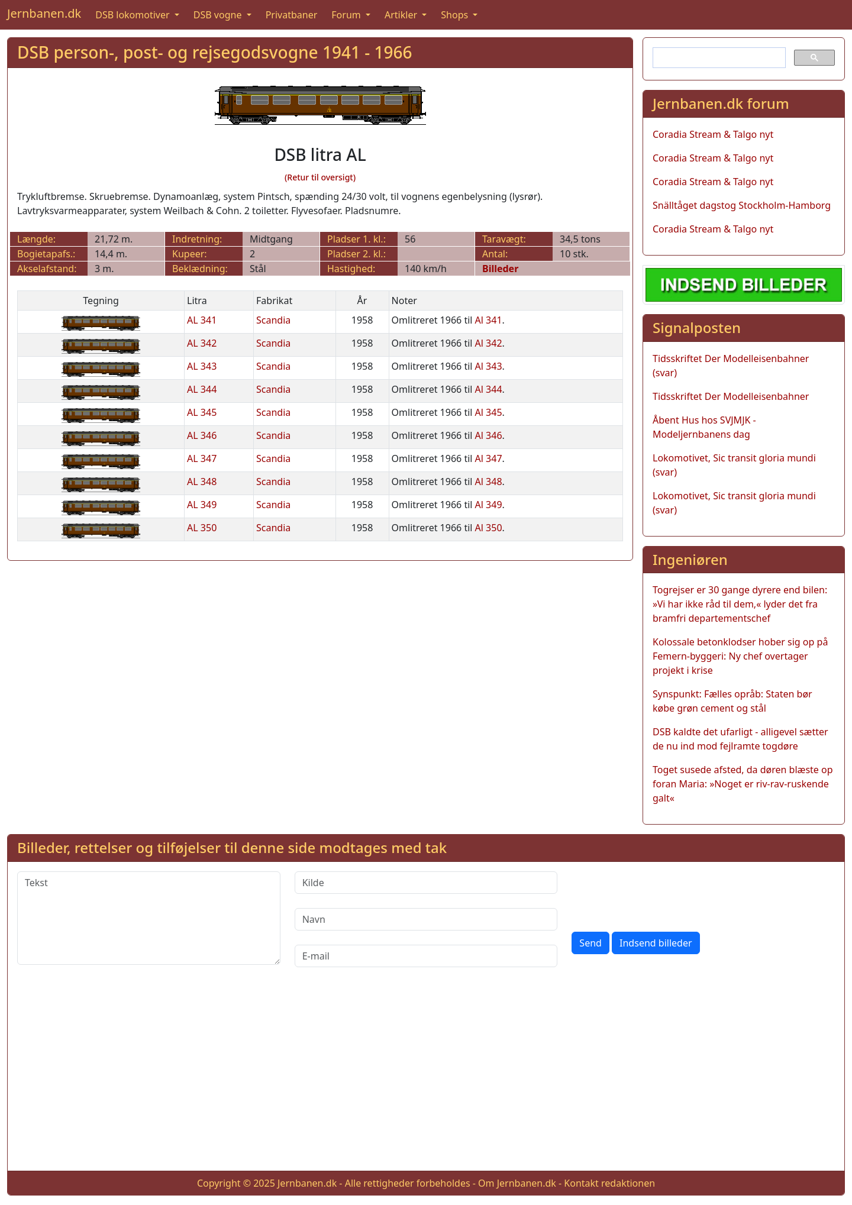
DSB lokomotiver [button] (133, 14)
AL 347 (202, 458)
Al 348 (488, 481)
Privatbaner (292, 14)
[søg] (718, 58)
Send (590, 942)
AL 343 (202, 366)
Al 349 (488, 504)
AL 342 (202, 343)
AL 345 (202, 412)
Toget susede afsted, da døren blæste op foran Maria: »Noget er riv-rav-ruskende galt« (743, 784)
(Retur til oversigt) (320, 177)
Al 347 (488, 458)
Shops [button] (455, 14)
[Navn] (426, 919)
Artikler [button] (402, 14)
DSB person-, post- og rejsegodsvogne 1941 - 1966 (214, 52)
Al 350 (488, 527)
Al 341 (488, 320)
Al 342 (488, 343)
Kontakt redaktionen (609, 1183)
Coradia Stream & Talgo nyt (713, 134)
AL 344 (202, 389)
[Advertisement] (426, 1078)
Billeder (500, 268)
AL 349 (202, 504)
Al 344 (488, 389)
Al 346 (488, 435)
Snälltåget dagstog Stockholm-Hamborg (742, 205)
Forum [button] (347, 14)
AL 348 (202, 481)
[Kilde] (426, 882)
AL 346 (202, 435)
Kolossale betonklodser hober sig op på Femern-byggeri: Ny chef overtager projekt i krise (740, 656)
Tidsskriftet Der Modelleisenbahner (731, 396)
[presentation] (661, 894)
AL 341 (202, 320)
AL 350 (202, 527)
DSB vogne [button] (218, 14)
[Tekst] (148, 918)
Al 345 (488, 412)
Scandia (273, 320)
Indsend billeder (655, 942)
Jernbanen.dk (44, 13)
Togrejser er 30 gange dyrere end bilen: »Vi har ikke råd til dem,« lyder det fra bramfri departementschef (740, 604)
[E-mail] (426, 956)
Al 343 (488, 366)
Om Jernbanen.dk (517, 1183)
